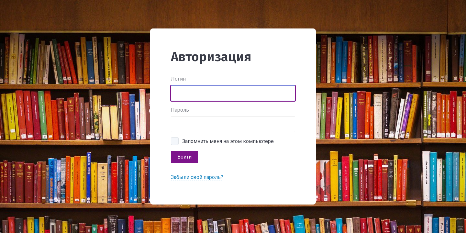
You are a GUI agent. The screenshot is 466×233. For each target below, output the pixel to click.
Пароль (180, 110)
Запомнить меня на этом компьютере (228, 141)
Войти (184, 157)
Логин (178, 79)
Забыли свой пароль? (197, 177)
